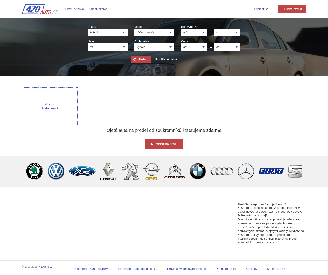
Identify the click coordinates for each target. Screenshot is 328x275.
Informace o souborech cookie (137, 268)
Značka (92, 26)
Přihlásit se (261, 9)
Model (138, 26)
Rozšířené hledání (167, 59)
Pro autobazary (226, 268)
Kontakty (251, 268)
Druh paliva (141, 41)
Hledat (139, 59)
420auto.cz (45, 266)
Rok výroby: (189, 26)
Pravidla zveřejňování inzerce (186, 268)
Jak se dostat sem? (50, 106)
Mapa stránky (276, 268)
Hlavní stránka (74, 9)
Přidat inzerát (98, 9)
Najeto (92, 41)
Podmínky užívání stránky (91, 268)
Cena (184, 41)
